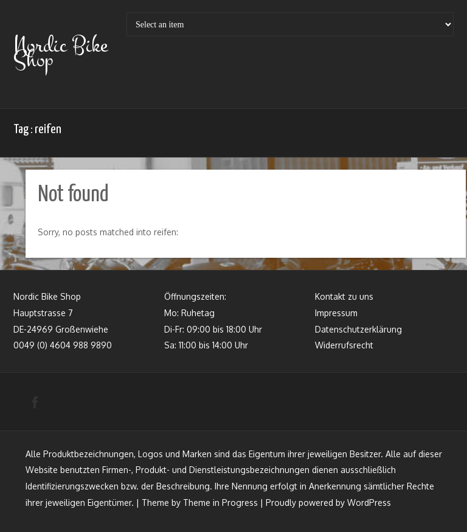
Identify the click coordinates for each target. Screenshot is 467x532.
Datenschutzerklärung (358, 329)
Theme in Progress (220, 502)
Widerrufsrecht (344, 345)
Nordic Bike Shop (60, 52)
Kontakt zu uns (344, 296)
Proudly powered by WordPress (328, 502)
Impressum (336, 313)
